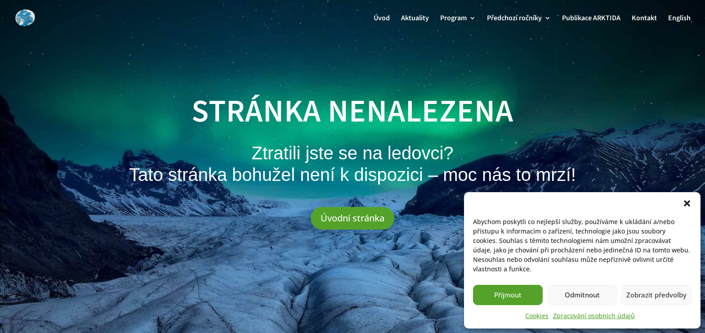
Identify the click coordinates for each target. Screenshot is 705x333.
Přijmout (508, 294)
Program (453, 19)
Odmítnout (582, 294)
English (679, 19)
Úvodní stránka (352, 218)
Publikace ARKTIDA (591, 19)
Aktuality (415, 19)
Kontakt (644, 19)
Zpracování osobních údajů (594, 315)
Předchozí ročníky (514, 19)
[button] (687, 203)
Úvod (382, 19)
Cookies (537, 315)
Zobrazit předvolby (656, 294)
